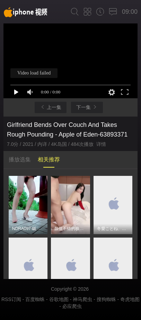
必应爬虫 (72, 306)
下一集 (87, 107)
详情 (101, 144)
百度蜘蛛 (35, 299)
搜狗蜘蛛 (106, 299)
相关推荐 (49, 159)
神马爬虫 (82, 299)
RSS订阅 (11, 299)
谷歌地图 (59, 299)
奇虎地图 (130, 299)
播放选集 (20, 159)
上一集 (50, 107)
